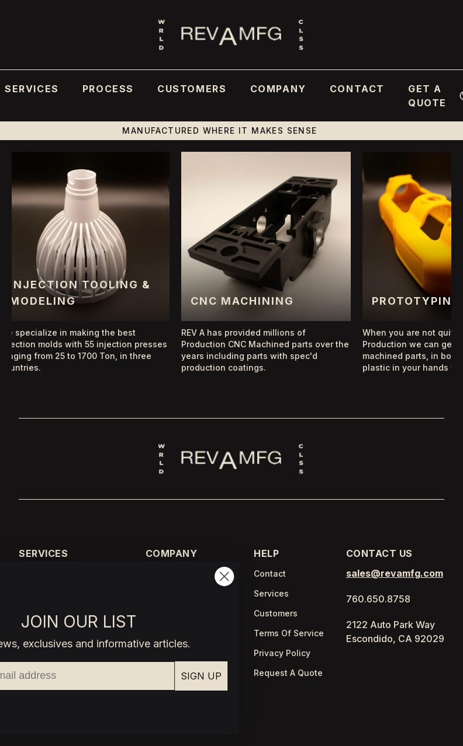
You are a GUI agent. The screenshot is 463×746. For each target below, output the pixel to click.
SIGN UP (127, 676)
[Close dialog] (150, 576)
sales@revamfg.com (394, 573)
